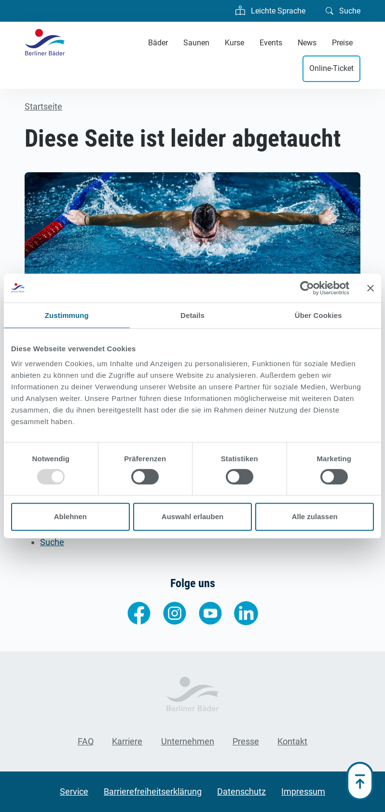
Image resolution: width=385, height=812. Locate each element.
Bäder (158, 42)
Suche (343, 10)
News (307, 42)
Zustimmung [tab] (67, 315)
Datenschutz (241, 791)
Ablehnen (70, 516)
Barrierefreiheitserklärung (153, 791)
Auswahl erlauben (192, 516)
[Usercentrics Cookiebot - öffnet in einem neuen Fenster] (307, 288)
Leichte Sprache (270, 9)
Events (271, 42)
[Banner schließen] (370, 288)
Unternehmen (187, 741)
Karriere (127, 741)
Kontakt (292, 741)
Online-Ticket (331, 68)
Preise (342, 42)
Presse (246, 741)
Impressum (303, 791)
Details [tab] (192, 315)
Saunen (196, 42)
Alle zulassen (315, 516)
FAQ (86, 741)
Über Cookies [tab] (318, 315)
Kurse (234, 42)
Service (74, 791)
